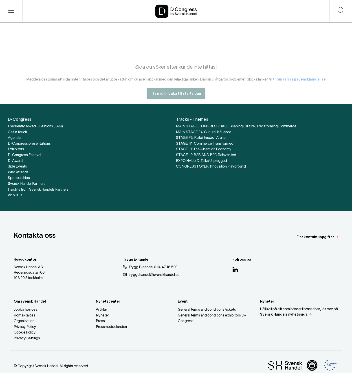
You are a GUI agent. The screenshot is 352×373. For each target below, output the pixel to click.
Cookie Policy (25, 332)
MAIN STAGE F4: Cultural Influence (203, 132)
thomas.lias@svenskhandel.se (299, 83)
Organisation (24, 321)
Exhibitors (16, 149)
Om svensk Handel (30, 301)
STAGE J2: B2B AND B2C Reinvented (206, 155)
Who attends (18, 172)
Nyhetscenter (108, 301)
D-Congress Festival (24, 155)
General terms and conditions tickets (207, 309)
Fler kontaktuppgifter (315, 237)
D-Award (15, 161)
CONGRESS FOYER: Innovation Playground (211, 166)
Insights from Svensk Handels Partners (38, 189)
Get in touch (17, 132)
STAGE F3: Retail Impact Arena (201, 138)
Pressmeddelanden (111, 327)
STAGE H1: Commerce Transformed (204, 143)
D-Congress (19, 120)
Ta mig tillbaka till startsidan (176, 97)
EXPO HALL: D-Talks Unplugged (201, 161)
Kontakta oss (24, 315)
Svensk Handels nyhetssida (284, 314)
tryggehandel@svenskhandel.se (151, 275)
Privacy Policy (25, 327)
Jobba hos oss (25, 309)
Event (183, 301)
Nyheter (102, 315)
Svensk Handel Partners (26, 183)
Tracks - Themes (192, 120)
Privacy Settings (27, 338)
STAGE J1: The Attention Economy (203, 149)
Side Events (17, 166)
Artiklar (101, 309)
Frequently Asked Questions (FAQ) (35, 126)
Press (100, 321)
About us (15, 195)
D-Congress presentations (29, 143)
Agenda (14, 138)
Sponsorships (19, 178)
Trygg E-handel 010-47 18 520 (150, 267)
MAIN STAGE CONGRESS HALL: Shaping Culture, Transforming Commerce (236, 126)
